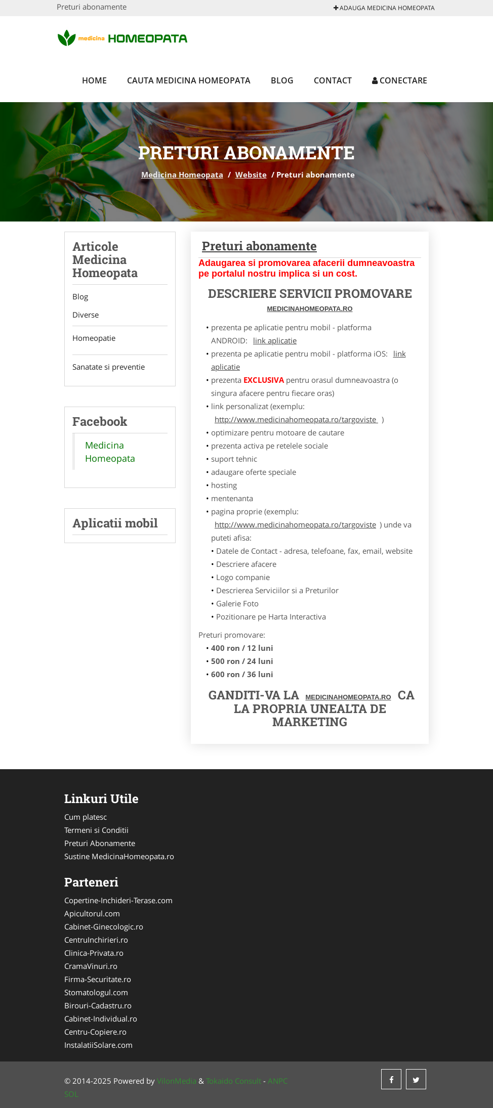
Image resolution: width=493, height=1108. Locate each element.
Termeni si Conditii (96, 830)
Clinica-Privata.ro (94, 953)
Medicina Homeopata (182, 174)
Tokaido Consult (233, 1081)
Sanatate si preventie (108, 367)
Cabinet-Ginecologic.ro (103, 926)
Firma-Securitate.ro (97, 979)
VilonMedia (176, 1081)
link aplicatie (275, 340)
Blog (282, 80)
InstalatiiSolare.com (98, 1045)
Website (251, 174)
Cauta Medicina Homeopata (189, 80)
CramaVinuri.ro (90, 966)
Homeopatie (93, 338)
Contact (333, 80)
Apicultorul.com (92, 913)
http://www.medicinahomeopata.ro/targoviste (296, 419)
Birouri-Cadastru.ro (98, 1005)
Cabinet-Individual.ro (100, 1018)
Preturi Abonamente (99, 843)
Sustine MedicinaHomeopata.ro (119, 856)
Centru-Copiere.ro (95, 1032)
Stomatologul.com (96, 992)
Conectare (399, 80)
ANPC (277, 1081)
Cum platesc (85, 817)
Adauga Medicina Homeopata (384, 8)
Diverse (85, 314)
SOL (71, 1094)
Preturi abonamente (259, 246)
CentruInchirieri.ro (96, 940)
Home (94, 80)
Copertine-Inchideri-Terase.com (118, 900)
